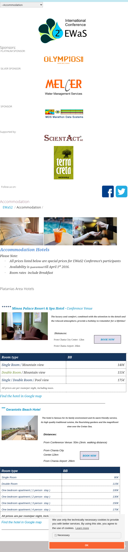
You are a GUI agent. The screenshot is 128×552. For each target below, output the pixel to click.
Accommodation (29, 207)
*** (3, 408)
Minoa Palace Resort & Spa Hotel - (39, 308)
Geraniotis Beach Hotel (22, 409)
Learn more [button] (82, 528)
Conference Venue (79, 308)
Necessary (62, 535)
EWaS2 (8, 207)
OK (86, 545)
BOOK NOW (108, 339)
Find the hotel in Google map (21, 396)
